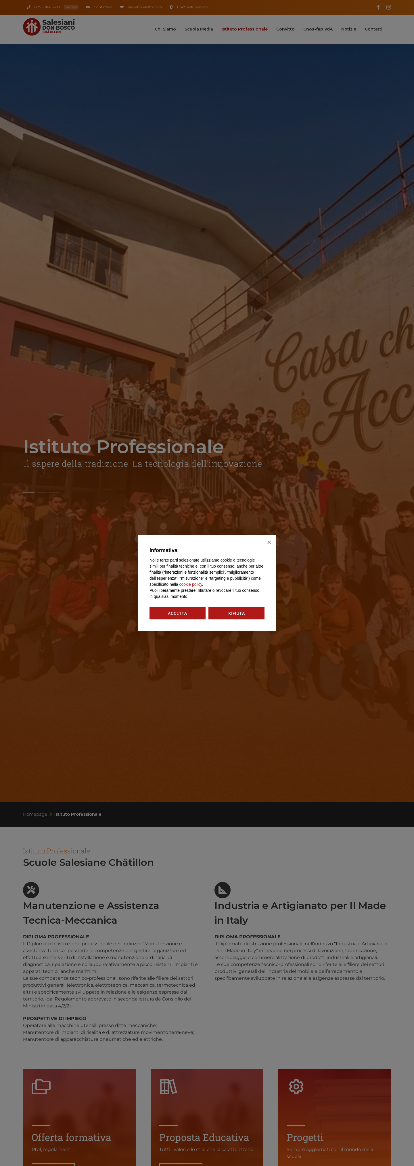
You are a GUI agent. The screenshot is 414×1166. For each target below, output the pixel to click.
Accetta (177, 613)
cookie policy (190, 584)
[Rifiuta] (269, 542)
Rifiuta (236, 613)
